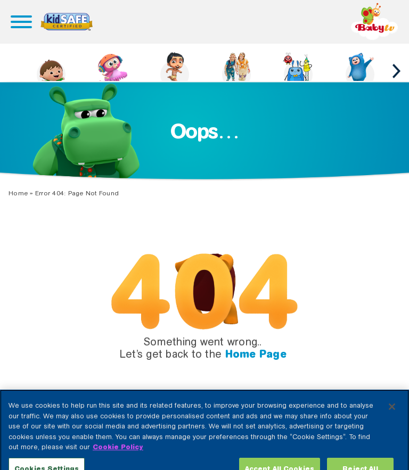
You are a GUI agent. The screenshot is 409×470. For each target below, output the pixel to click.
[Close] (392, 420)
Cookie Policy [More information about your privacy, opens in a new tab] (118, 461)
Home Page (256, 354)
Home (18, 193)
